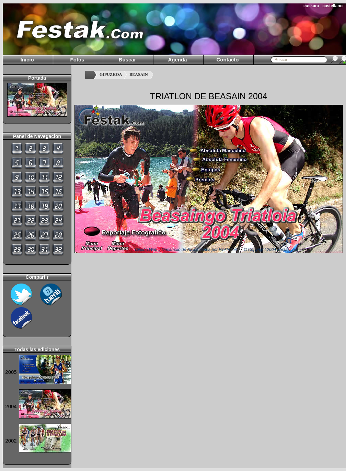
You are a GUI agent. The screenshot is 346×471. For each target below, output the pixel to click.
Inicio (27, 59)
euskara (311, 5)
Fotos (77, 59)
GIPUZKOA (111, 74)
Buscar (127, 59)
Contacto (228, 59)
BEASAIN (138, 74)
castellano (332, 5)
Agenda (177, 59)
